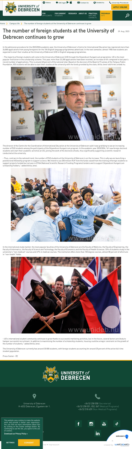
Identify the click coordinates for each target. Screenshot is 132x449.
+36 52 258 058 (97, 403)
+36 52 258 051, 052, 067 (97, 406)
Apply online (120, 7)
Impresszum (54, 444)
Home (2, 23)
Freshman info (105, 14)
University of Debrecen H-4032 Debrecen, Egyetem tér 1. (34, 405)
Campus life (15, 23)
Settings (10, 443)
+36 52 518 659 (97, 409)
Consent (29, 443)
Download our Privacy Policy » (16, 433)
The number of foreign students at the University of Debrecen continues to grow (57, 23)
